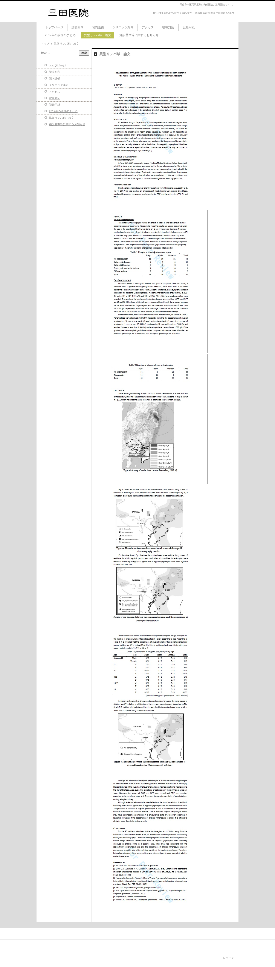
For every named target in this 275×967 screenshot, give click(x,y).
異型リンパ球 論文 (97, 35)
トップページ (54, 27)
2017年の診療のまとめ (60, 35)
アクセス (148, 27)
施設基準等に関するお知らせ (139, 35)
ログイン (228, 957)
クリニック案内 (122, 27)
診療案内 (78, 27)
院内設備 (98, 27)
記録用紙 (189, 27)
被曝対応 (168, 27)
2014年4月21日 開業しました (68, 20)
